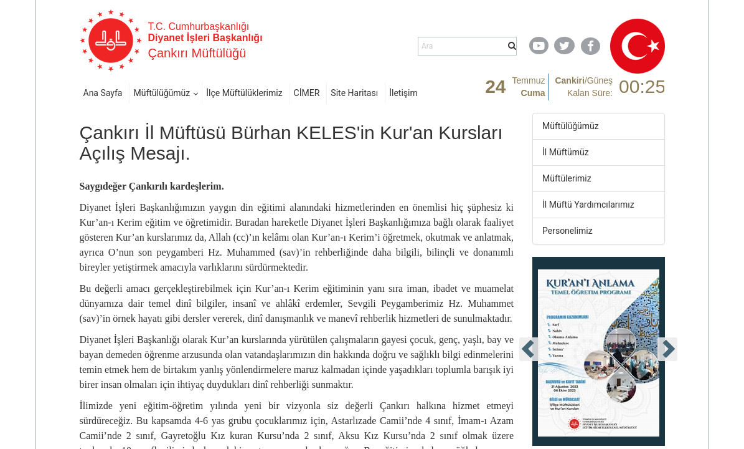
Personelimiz (567, 231)
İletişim (403, 93)
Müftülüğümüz (161, 93)
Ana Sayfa (103, 93)
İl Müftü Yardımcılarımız (588, 205)
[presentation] (529, 349)
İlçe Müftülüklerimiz (244, 93)
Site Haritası (354, 93)
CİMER (307, 93)
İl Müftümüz (565, 152)
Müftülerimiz (566, 178)
